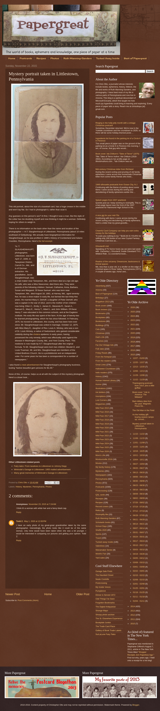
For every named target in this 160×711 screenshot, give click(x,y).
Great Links (101, 364)
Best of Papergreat (104, 294)
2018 (132, 342)
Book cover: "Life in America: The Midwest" (141, 394)
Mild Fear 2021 (102, 432)
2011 (132, 619)
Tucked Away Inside (107, 58)
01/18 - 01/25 (139, 592)
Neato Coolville (102, 579)
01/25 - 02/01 (139, 588)
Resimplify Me (102, 514)
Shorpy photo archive (105, 614)
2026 (132, 307)
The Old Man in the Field (143, 410)
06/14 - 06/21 (139, 524)
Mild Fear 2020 (102, 428)
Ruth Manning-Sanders (78, 58)
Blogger (135, 705)
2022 (132, 324)
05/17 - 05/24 (139, 541)
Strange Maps (102, 610)
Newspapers (101, 475)
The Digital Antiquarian (106, 607)
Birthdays (100, 298)
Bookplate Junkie (103, 622)
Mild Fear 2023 (102, 439)
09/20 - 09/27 (139, 468)
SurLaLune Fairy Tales (106, 634)
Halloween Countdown (106, 369)
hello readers (101, 372)
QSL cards (100, 495)
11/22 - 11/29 (139, 379)
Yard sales (100, 558)
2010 (132, 623)
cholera (36, 334)
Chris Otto (23, 482)
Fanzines (100, 341)
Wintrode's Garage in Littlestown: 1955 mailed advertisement (42, 469)
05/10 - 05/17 (139, 545)
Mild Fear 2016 (102, 412)
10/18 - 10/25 (139, 451)
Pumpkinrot (101, 591)
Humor (99, 384)
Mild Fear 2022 (102, 435)
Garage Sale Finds (104, 571)
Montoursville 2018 (104, 459)
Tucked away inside (104, 542)
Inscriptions (101, 396)
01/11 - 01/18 (139, 596)
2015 (132, 354)
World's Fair (101, 554)
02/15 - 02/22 (139, 575)
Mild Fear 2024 (102, 443)
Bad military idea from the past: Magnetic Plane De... (142, 403)
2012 (132, 615)
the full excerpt (45, 241)
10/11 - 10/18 (139, 455)
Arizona (99, 290)
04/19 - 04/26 (139, 554)
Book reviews (101, 309)
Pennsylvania (39, 487)
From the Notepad (104, 357)
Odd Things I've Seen (105, 599)
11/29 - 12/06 (139, 375)
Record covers (102, 506)
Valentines (100, 546)
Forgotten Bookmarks (105, 603)
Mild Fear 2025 (102, 447)
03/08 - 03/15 (139, 562)
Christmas (100, 333)
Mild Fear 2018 (102, 420)
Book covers (101, 305)
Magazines (100, 404)
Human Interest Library (106, 380)
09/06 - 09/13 (139, 477)
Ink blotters (100, 392)
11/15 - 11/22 (139, 434)
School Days (101, 526)
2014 (132, 606)
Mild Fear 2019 (102, 424)
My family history (103, 467)
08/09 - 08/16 (139, 494)
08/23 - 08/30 (139, 485)
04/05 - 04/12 (139, 558)
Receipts (99, 498)
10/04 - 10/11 (139, 459)
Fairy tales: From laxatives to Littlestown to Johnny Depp (40, 466)
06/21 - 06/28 (139, 519)
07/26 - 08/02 (139, 502)
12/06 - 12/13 (139, 371)
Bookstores (100, 321)
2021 (132, 329)
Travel (98, 538)
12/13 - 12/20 (139, 366)
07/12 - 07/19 (139, 511)
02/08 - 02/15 (139, 579)
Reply (18, 512)
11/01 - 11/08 (139, 442)
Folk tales (100, 349)
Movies (99, 463)
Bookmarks (100, 313)
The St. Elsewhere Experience (109, 618)
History (19, 487)
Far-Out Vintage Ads (105, 345)
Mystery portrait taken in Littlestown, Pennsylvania (143, 426)
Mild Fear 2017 (102, 416)
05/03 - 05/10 (139, 549)
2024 (132, 316)
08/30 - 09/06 (139, 481)
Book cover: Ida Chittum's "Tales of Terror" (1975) (117, 154)
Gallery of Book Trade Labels (108, 630)
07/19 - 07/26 (139, 506)
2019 (132, 337)
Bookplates (100, 317)
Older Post (82, 594)
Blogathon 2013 (103, 301)
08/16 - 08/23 (139, 489)
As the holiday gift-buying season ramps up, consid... (143, 416)
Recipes (41, 58)
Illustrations (101, 388)
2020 (132, 333)
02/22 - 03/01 (139, 571)
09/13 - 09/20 (139, 472)
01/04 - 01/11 (139, 601)
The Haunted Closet (104, 575)
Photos (54, 58)
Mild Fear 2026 (102, 451)
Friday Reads (101, 353)
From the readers (103, 361)
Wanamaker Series (104, 550)
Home (11, 58)
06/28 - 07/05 (139, 515)
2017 (132, 346)
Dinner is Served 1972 (105, 595)
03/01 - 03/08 (139, 567)
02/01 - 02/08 (139, 584)
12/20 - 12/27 (139, 362)
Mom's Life (100, 455)
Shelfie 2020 (101, 530)
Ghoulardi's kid (102, 246)
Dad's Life (100, 337)
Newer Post (12, 594)
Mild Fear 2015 (102, 408)
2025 (132, 312)
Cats (98, 329)
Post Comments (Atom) (28, 600)
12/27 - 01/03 (139, 358)
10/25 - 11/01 (139, 447)
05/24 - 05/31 (139, 537)
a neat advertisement (30, 365)
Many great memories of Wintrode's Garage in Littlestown (40, 473)
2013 (132, 611)
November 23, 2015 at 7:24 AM (42, 504)
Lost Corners (101, 400)
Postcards (26, 58)
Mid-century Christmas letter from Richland (114, 169)
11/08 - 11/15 (139, 438)
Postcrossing (101, 491)
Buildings (100, 325)
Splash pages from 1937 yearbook (111, 200)
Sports (98, 534)
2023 (132, 320)
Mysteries (27, 487)
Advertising (100, 286)
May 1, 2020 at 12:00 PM (35, 521)
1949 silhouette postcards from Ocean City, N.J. (117, 184)
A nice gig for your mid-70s (107, 215)
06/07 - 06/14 (139, 528)
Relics (98, 510)
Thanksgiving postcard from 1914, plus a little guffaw (143, 385)
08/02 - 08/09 (139, 498)
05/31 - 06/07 (139, 532)
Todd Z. (19, 521)
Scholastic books (103, 522)
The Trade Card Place (105, 626)
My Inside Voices (103, 587)
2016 (132, 350)
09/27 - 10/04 (139, 464)
